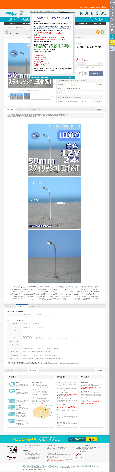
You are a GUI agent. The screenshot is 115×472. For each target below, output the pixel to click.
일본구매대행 (11, 27)
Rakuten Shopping (19, 27)
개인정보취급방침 (36, 445)
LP (38, 11)
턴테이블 (36, 11)
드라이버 (52, 11)
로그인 (81, 7)
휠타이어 (41, 11)
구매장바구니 (98, 7)
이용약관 (29, 445)
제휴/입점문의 (30, 447)
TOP (112, 470)
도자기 (48, 11)
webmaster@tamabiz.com (32, 458)
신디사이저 (61, 11)
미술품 (45, 11)
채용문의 (24, 447)
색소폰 (56, 11)
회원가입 (86, 7)
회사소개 (24, 445)
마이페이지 (91, 7)
